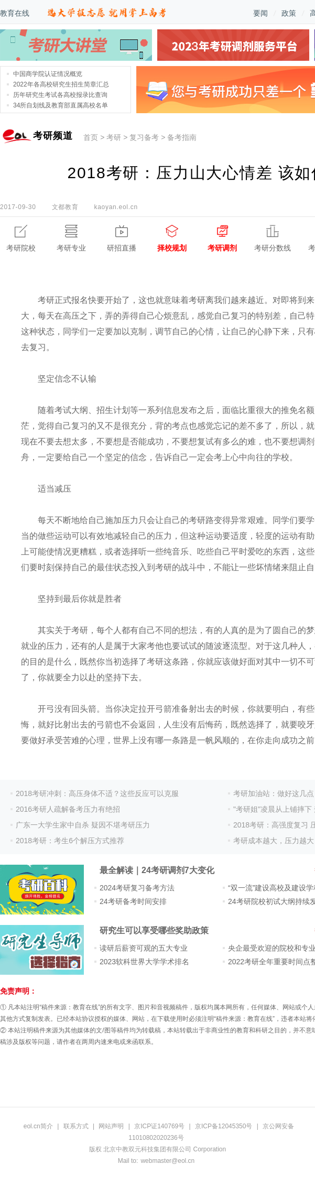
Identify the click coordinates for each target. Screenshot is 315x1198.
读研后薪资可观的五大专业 (144, 948)
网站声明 (111, 1126)
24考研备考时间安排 (133, 901)
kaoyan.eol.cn (115, 207)
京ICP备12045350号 (223, 1126)
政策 (288, 13)
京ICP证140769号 (159, 1126)
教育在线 (14, 13)
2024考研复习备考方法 (137, 888)
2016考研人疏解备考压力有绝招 (68, 809)
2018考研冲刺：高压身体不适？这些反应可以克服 (97, 793)
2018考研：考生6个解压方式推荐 (70, 840)
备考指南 (182, 137)
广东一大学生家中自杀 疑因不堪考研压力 (83, 825)
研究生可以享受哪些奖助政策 (154, 930)
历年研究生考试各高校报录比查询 (60, 95)
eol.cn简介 (38, 1126)
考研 (113, 137)
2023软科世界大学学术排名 (144, 961)
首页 (90, 137)
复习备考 (144, 137)
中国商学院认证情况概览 (47, 74)
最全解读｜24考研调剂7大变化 (157, 870)
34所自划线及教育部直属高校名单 (60, 105)
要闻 (260, 13)
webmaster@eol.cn (167, 1160)
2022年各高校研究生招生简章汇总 (61, 84)
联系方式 (76, 1126)
